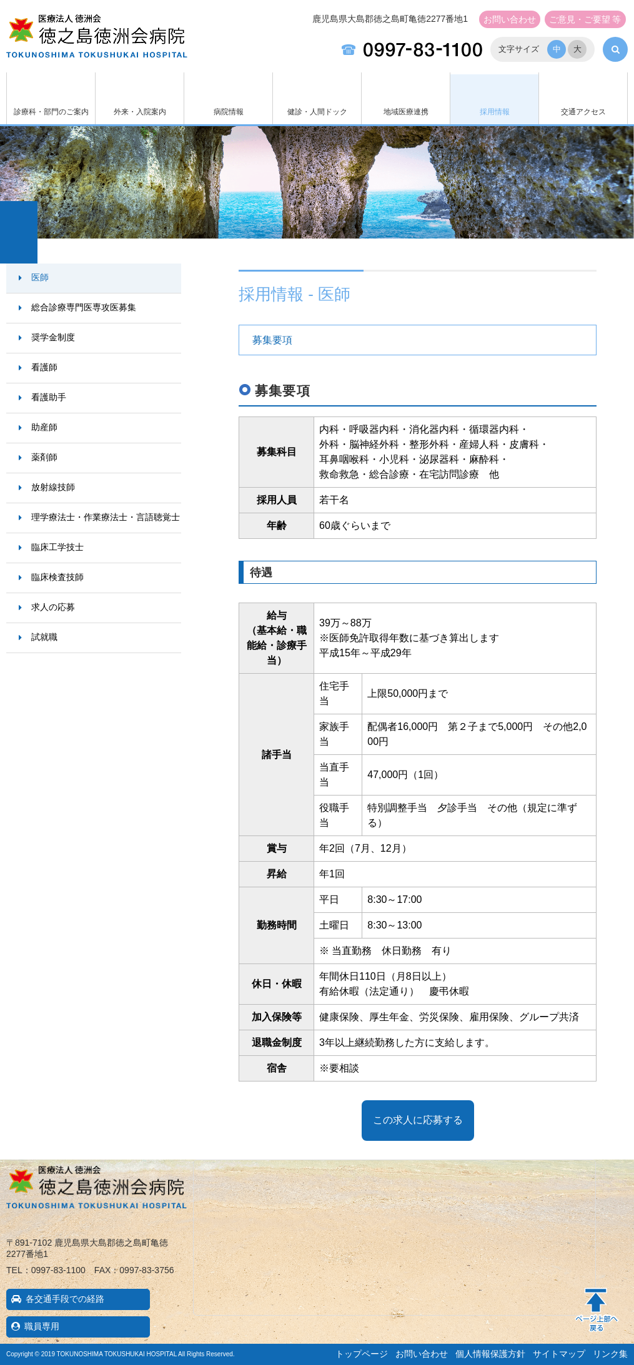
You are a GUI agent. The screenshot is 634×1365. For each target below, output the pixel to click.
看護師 (44, 367)
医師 (40, 277)
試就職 (44, 637)
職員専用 (41, 1326)
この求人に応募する (418, 1120)
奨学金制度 (53, 337)
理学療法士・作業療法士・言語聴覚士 (105, 517)
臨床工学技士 (57, 547)
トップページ (361, 1354)
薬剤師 (44, 457)
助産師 (44, 427)
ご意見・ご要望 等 (585, 19)
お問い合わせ (509, 19)
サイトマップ (559, 1354)
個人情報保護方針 (490, 1354)
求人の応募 (53, 607)
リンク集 (610, 1354)
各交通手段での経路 (65, 1299)
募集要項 (272, 340)
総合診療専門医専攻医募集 (83, 307)
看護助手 (48, 397)
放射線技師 (53, 487)
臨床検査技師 (57, 577)
